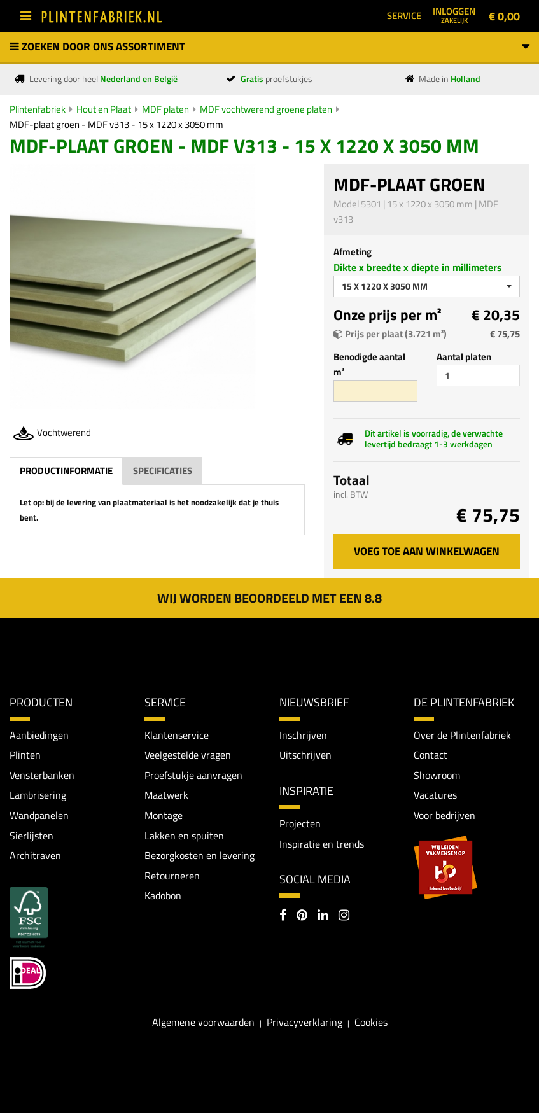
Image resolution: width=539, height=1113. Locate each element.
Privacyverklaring (304, 1022)
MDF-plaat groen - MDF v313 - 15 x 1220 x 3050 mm (116, 124)
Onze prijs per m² (387, 315)
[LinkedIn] (323, 916)
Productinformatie (66, 470)
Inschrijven (303, 735)
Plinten (25, 754)
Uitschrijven (305, 754)
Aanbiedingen (39, 735)
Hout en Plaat (103, 109)
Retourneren (172, 875)
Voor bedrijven (444, 815)
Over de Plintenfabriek (462, 735)
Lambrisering (38, 794)
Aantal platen (464, 356)
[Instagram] (344, 916)
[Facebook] (282, 916)
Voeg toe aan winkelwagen (427, 551)
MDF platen (165, 109)
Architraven (35, 855)
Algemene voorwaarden (203, 1022)
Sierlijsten (31, 835)
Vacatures (435, 794)
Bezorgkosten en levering (199, 855)
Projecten (300, 823)
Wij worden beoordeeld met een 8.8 (269, 598)
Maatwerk (166, 794)
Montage (163, 815)
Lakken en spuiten (184, 835)
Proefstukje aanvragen (193, 775)
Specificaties (162, 470)
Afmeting (352, 251)
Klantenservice (176, 735)
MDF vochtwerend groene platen (266, 109)
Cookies (371, 1022)
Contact (430, 754)
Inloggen (454, 14)
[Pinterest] (302, 916)
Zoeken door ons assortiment (269, 46)
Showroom (437, 775)
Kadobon (162, 895)
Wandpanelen (39, 815)
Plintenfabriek (38, 109)
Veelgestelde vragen (187, 754)
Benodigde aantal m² (369, 364)
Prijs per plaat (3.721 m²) (390, 333)
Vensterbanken (42, 775)
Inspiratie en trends (321, 843)
